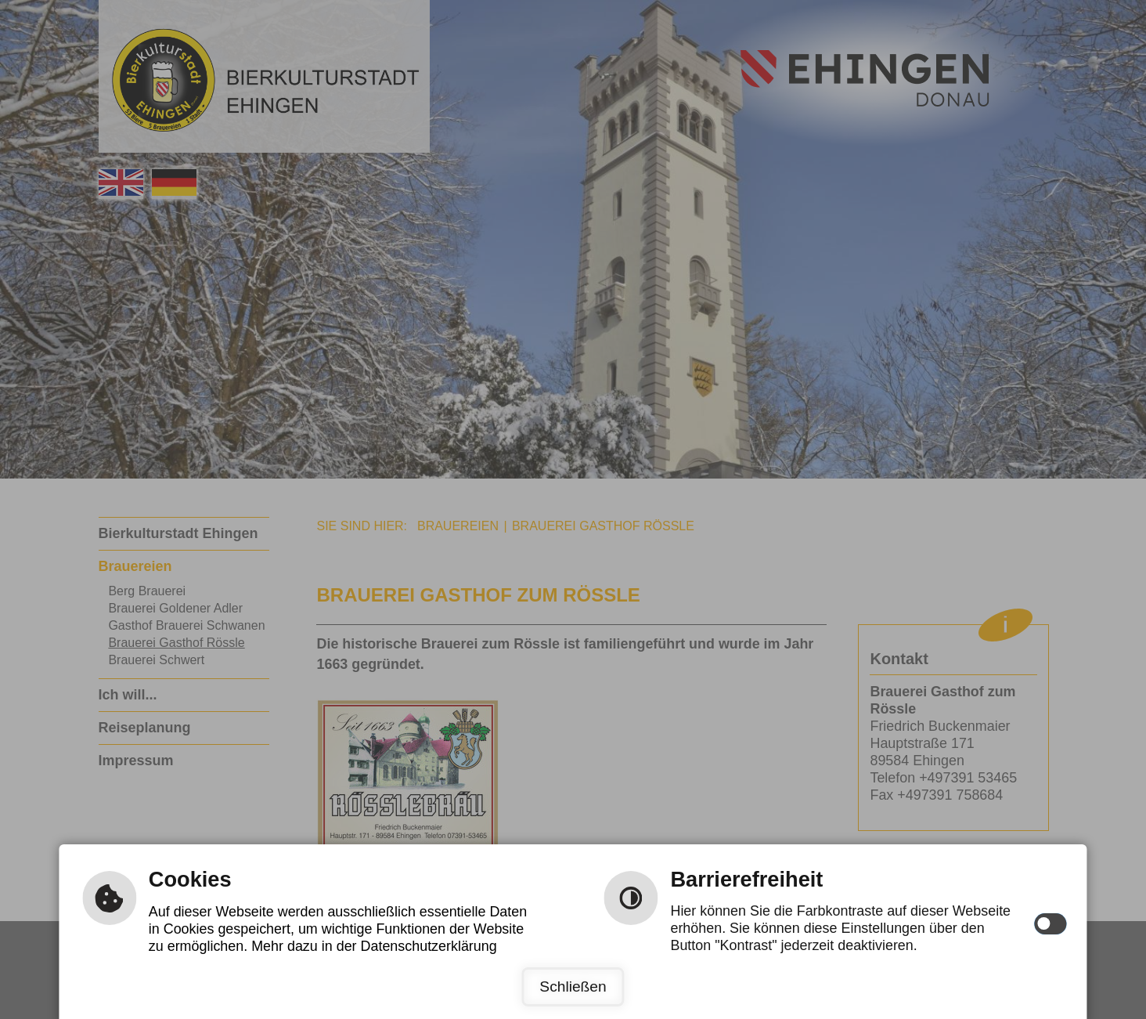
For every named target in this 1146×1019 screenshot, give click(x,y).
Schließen (572, 986)
